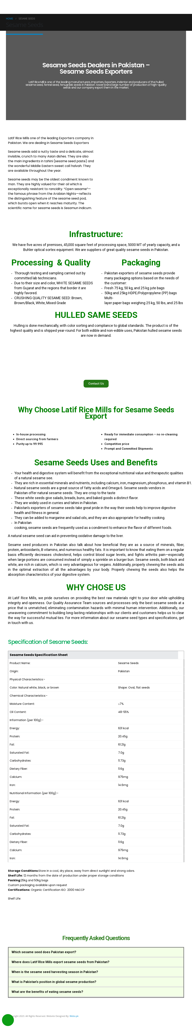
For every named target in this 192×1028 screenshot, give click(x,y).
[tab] (96, 953)
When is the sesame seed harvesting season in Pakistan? (55, 972)
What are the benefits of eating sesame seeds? (47, 992)
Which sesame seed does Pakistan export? (44, 952)
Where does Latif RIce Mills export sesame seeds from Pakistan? (60, 962)
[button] (96, 384)
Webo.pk (74, 1015)
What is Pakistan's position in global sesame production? (54, 982)
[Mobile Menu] (183, 7)
